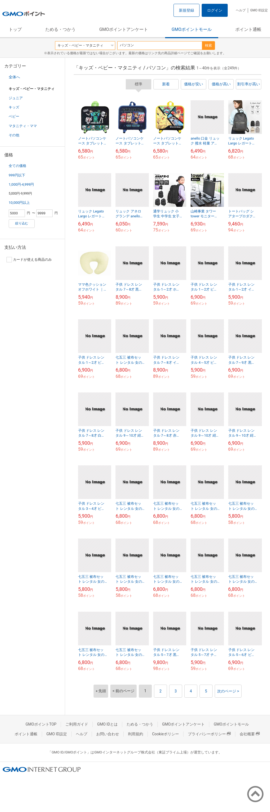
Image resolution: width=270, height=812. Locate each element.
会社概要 (250, 734)
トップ (15, 29)
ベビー (14, 116)
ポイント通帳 (248, 29)
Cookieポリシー (165, 734)
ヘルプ (241, 10)
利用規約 (135, 734)
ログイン (214, 10)
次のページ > (228, 691)
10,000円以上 (19, 203)
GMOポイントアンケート (123, 29)
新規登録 (186, 10)
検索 (208, 45)
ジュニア (16, 98)
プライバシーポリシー (209, 734)
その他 (14, 135)
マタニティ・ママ (23, 126)
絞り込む (21, 223)
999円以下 (17, 175)
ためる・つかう (60, 29)
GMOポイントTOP (40, 724)
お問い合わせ (107, 734)
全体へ (14, 77)
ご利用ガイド (76, 724)
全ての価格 (17, 166)
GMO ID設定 (259, 10)
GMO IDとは (107, 724)
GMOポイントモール (192, 29)
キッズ (14, 107)
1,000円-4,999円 (21, 184)
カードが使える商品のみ (29, 259)
